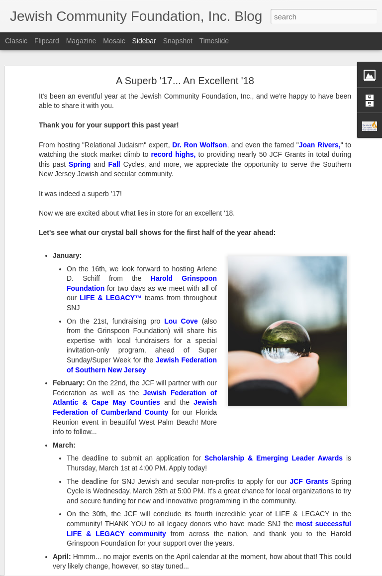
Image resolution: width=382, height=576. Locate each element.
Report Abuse (251, 571)
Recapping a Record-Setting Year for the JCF (84, 531)
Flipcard (46, 41)
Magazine (81, 41)
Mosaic (114, 41)
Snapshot (177, 41)
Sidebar (144, 41)
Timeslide (214, 41)
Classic (16, 41)
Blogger (222, 571)
